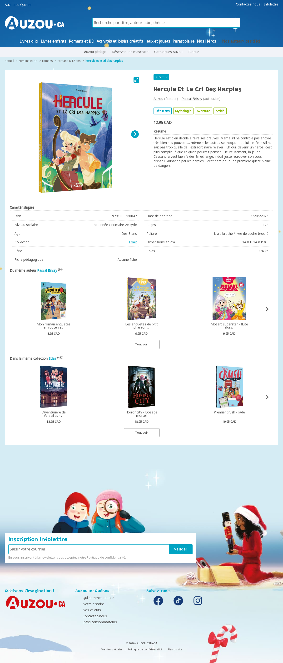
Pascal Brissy (192, 98)
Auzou (158, 98)
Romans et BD (28, 61)
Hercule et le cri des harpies (104, 61)
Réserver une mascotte (130, 51)
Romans (47, 61)
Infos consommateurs (94, 622)
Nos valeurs (86, 610)
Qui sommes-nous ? (92, 597)
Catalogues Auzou (168, 51)
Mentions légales (111, 649)
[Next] (135, 134)
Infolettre (271, 4)
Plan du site (175, 649)
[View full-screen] (136, 80)
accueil (9, 61)
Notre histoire (87, 604)
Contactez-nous (248, 4)
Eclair (133, 242)
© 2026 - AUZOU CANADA (141, 643)
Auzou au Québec (18, 5)
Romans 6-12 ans (69, 61)
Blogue (193, 51)
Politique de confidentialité (106, 557)
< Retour (161, 77)
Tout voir (141, 344)
